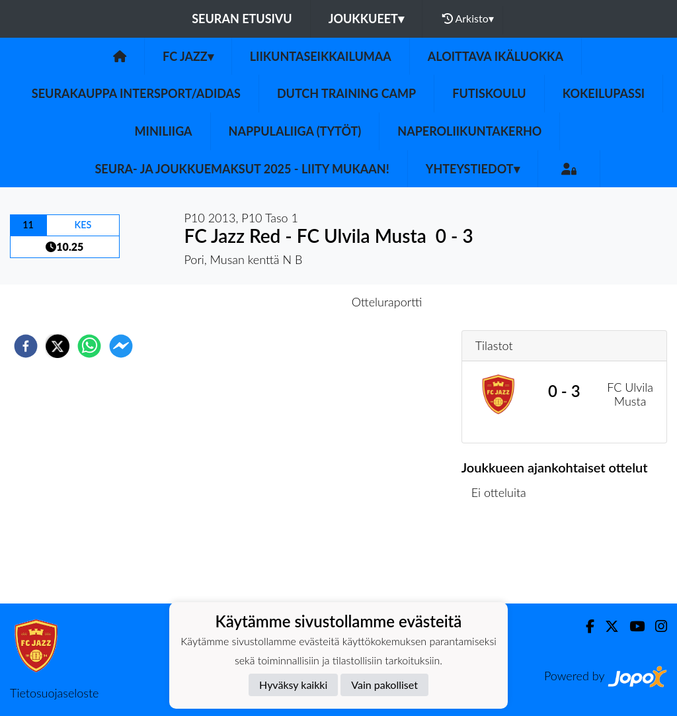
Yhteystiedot (473, 168)
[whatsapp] (89, 346)
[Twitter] (606, 626)
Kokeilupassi (604, 93)
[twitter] (57, 346)
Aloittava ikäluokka (495, 56)
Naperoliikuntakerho (469, 131)
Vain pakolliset (384, 684)
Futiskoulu (489, 93)
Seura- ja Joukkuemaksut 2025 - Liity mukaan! (242, 168)
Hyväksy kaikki (293, 684)
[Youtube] (632, 626)
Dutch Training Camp (346, 93)
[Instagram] (656, 626)
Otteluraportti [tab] (387, 301)
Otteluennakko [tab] (293, 301)
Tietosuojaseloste (54, 693)
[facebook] (26, 346)
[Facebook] (584, 626)
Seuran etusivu (242, 18)
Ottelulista (504, 559)
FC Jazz (188, 56)
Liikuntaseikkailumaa (320, 56)
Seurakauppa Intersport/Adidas (136, 93)
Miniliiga (163, 131)
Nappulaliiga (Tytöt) (295, 131)
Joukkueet (366, 18)
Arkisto (468, 18)
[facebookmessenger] (121, 346)
